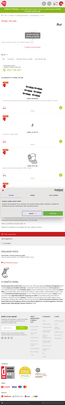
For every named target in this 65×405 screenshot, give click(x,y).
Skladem (32, 111)
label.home (1, 15)
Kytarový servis (34, 340)
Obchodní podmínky (47, 327)
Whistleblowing (58, 338)
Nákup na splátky (34, 351)
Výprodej (5, 82)
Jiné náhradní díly (35, 15)
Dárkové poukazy (46, 324)
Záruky (44, 321)
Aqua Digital (61, 403)
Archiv (31, 355)
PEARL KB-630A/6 (32, 98)
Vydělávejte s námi (58, 332)
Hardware (11, 15)
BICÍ (6, 15)
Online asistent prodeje (33, 344)
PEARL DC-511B (32, 166)
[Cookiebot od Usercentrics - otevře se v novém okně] (55, 190)
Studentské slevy (34, 337)
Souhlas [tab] (11, 195)
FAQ (43, 353)
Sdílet (4, 54)
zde (25, 223)
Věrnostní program (34, 348)
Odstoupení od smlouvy (45, 349)
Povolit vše (53, 213)
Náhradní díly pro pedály (22, 15)
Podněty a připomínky (57, 328)
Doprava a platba (34, 326)
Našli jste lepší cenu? (33, 333)
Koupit (60, 107)
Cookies (44, 356)
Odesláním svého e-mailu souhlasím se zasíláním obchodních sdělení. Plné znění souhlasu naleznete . (14, 333)
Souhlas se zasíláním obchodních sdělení (47, 336)
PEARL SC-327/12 (32, 132)
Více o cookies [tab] (53, 195)
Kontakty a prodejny (59, 321)
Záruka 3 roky (33, 329)
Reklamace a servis (47, 345)
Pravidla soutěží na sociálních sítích (46, 341)
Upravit (32, 213)
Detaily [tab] (32, 195)
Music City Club (58, 335)
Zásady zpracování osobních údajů (46, 331)
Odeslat (22, 328)
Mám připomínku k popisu (10, 262)
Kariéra (56, 324)
